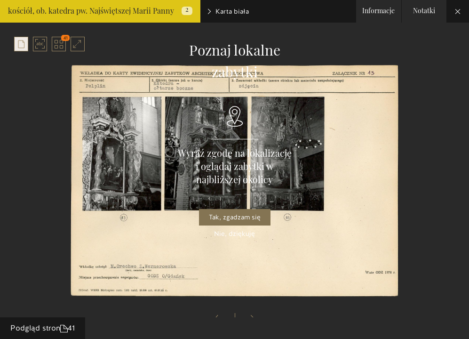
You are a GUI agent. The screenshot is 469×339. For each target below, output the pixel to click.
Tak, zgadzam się (235, 217)
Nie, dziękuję (234, 233)
